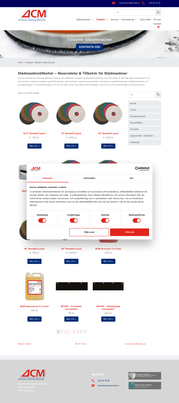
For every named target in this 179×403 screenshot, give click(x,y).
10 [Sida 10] (81, 331)
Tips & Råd (145, 20)
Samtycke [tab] (48, 178)
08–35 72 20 (154, 3)
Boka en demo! (24, 344)
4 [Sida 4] (67, 331)
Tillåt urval (89, 232)
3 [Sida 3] (64, 331)
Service (114, 20)
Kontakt (157, 24)
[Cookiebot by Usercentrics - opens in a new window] (137, 169)
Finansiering (128, 20)
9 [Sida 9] (77, 331)
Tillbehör (100, 20)
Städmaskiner (83, 20)
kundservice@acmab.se (129, 3)
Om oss (157, 20)
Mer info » (34, 146)
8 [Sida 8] (74, 331)
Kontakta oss (89, 47)
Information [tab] (89, 178)
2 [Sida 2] (61, 331)
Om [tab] (131, 178)
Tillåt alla (129, 232)
